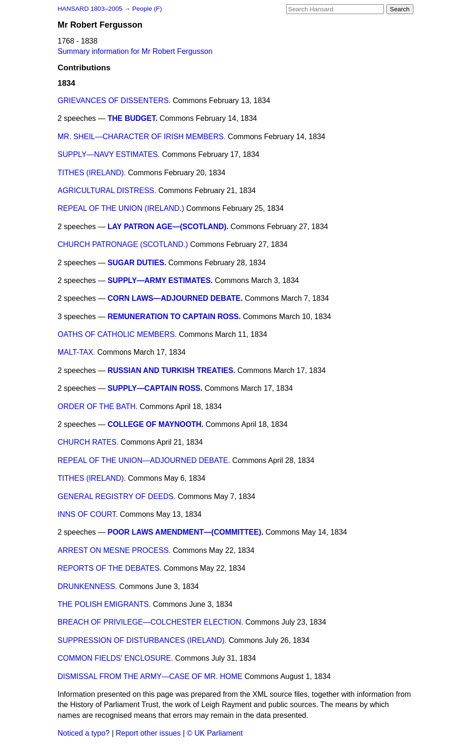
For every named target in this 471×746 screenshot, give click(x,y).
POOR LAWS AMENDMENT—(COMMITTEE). (186, 532)
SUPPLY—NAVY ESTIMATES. (109, 154)
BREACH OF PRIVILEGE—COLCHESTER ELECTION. (150, 622)
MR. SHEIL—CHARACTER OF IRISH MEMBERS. (142, 137)
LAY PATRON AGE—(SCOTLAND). (168, 227)
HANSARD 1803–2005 (90, 8)
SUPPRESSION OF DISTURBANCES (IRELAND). (142, 640)
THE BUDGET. (133, 118)
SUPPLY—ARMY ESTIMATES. (160, 280)
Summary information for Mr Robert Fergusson (135, 51)
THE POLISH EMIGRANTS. (104, 604)
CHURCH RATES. (88, 442)
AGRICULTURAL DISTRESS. (107, 190)
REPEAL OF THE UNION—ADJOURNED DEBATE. (144, 460)
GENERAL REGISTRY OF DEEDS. (117, 496)
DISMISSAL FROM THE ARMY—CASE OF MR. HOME (150, 676)
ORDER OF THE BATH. (98, 406)
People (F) (147, 8)
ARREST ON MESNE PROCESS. (114, 550)
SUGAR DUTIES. (137, 263)
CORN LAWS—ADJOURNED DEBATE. (175, 298)
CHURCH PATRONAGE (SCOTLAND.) (123, 244)
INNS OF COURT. (88, 514)
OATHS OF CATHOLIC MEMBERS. (117, 334)
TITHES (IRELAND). (92, 173)
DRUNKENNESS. (87, 586)
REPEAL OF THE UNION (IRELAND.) (121, 208)
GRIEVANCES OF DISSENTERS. (114, 100)
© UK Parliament (215, 733)
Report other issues (148, 733)
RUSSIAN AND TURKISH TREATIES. (172, 370)
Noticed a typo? (84, 733)
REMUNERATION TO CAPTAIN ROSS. (174, 317)
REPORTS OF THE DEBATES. (110, 568)
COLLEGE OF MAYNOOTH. (156, 424)
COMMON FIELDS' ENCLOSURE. (115, 658)
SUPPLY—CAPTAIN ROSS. (155, 388)
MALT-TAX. (76, 352)
